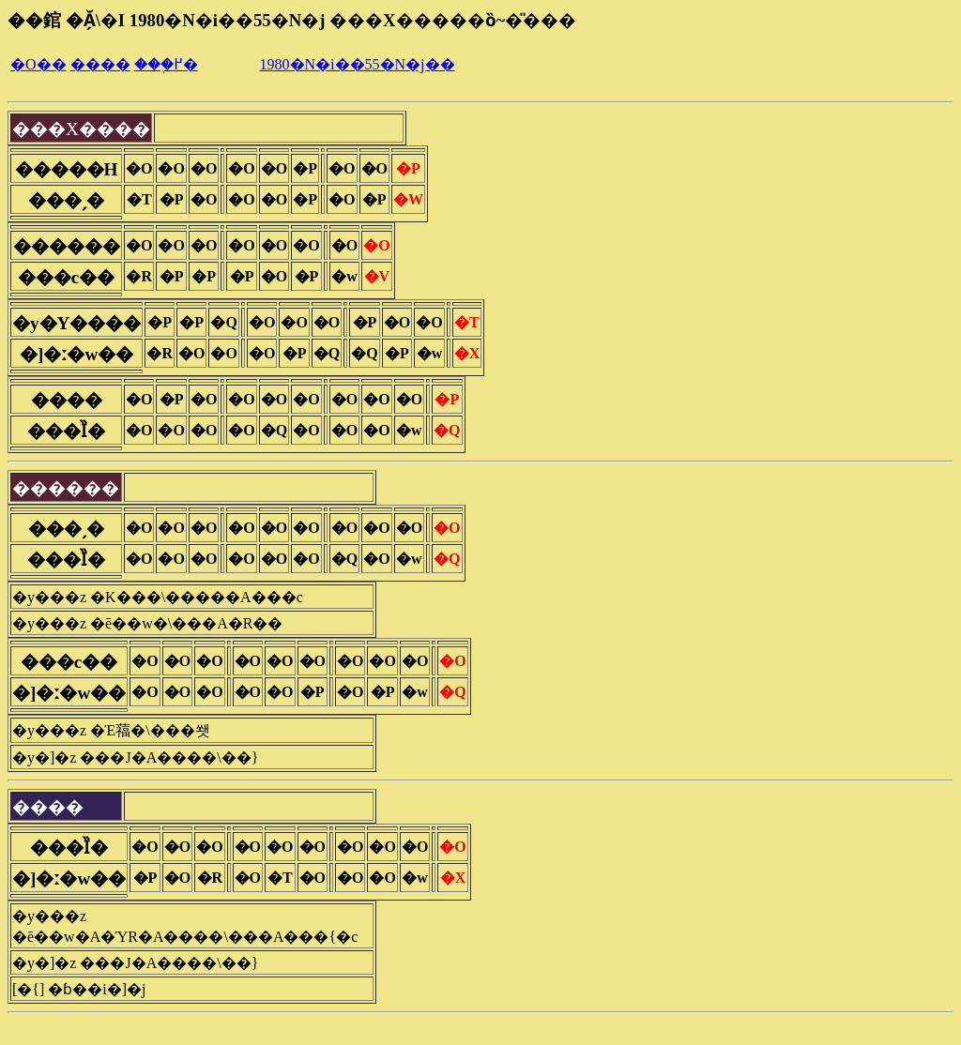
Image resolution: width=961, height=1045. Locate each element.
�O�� (38, 64)
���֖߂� (166, 64)
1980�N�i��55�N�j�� (357, 64)
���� (100, 64)
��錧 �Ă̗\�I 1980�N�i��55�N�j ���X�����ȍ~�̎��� (292, 20)
